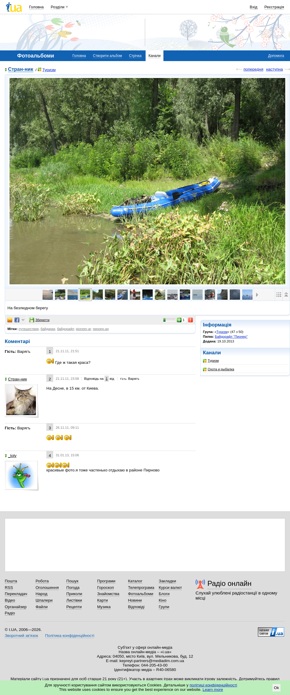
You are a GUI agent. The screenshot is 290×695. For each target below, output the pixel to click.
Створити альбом (107, 56)
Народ (42, 594)
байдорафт (65, 329)
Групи (164, 607)
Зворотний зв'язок (21, 635)
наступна (274, 69)
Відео (10, 600)
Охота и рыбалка (218, 369)
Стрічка (135, 56)
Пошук (72, 581)
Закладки (167, 581)
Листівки (74, 600)
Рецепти (74, 607)
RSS (9, 587)
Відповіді (136, 607)
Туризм (47, 70)
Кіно (162, 600)
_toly (10, 455)
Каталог (135, 581)
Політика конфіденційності (69, 635)
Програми (106, 581)
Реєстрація (274, 7)
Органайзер (15, 607)
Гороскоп (105, 587)
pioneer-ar (83, 329)
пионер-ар (101, 329)
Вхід (254, 7)
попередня (253, 69)
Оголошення (47, 587)
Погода (72, 587)
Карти (102, 600)
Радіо (10, 613)
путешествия (29, 329)
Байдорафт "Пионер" (231, 336)
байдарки (47, 329)
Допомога (276, 56)
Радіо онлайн (229, 583)
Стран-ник (20, 69)
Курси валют (170, 587)
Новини (135, 600)
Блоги (164, 594)
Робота (42, 581)
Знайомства (108, 594)
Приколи (74, 594)
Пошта (11, 581)
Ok (276, 688)
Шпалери (44, 600)
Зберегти (39, 320)
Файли (42, 607)
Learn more (213, 689)
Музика (104, 607)
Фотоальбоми (140, 594)
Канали (155, 56)
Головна (36, 7)
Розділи (57, 7)
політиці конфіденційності (213, 685)
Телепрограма (141, 587)
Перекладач (16, 594)
